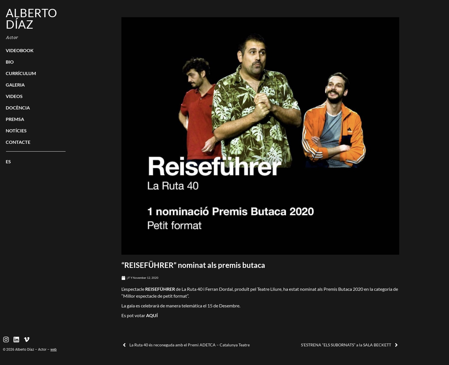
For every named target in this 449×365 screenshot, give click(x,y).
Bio (10, 61)
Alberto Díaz (31, 18)
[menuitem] (36, 161)
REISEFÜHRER (160, 289)
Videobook (20, 50)
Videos (14, 96)
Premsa (15, 119)
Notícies (16, 130)
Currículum (21, 73)
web (53, 350)
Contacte (18, 142)
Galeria (15, 84)
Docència (18, 107)
